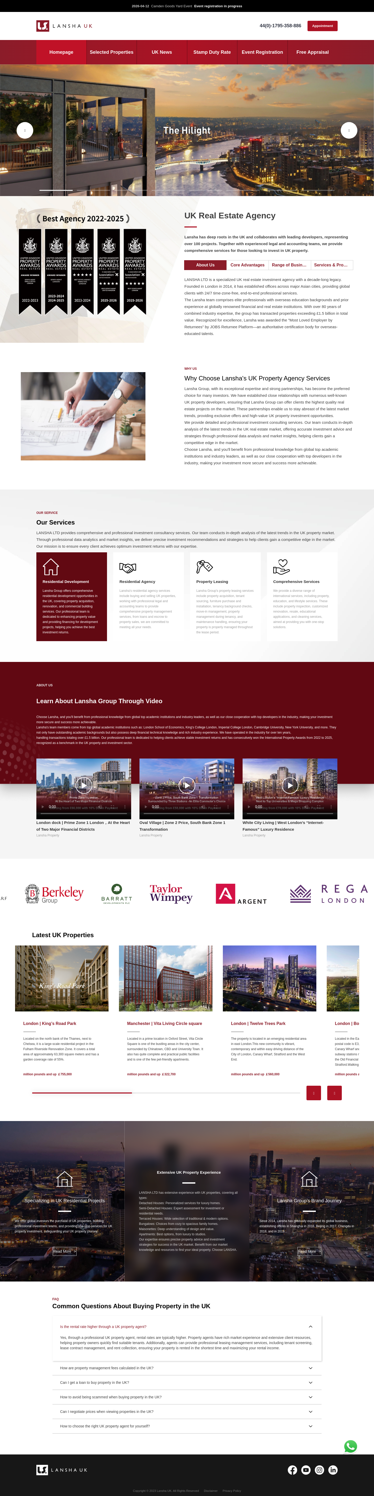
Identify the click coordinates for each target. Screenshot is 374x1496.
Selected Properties (111, 52)
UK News (162, 52)
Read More (64, 1251)
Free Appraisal (313, 52)
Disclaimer (211, 1490)
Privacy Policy (232, 1490)
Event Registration (262, 52)
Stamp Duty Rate (212, 52)
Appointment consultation (322, 27)
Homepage (61, 52)
